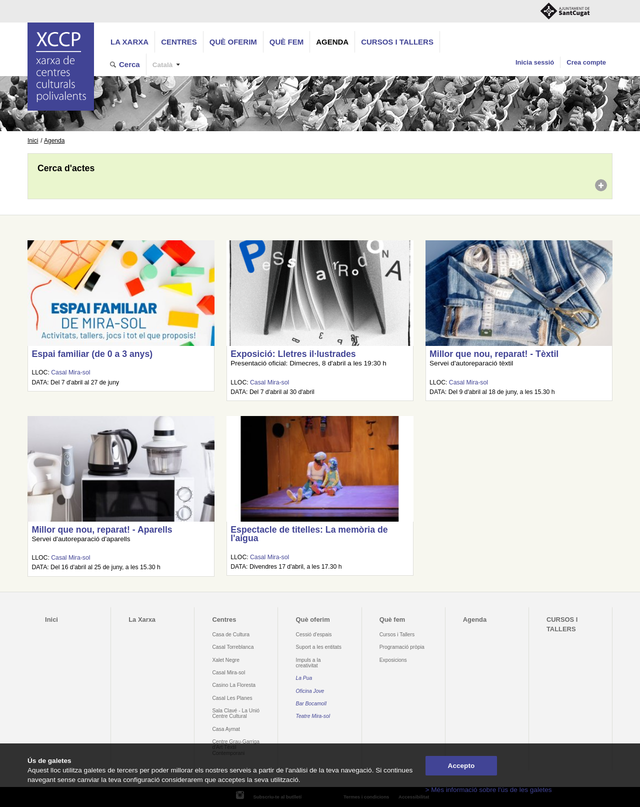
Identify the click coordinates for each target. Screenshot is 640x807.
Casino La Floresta (234, 685)
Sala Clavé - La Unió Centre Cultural (236, 713)
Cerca (129, 64)
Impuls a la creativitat (308, 662)
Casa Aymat (226, 729)
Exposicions (393, 660)
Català (162, 65)
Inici (33, 140)
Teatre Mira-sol (313, 716)
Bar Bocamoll (311, 703)
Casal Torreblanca (233, 647)
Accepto (461, 765)
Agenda (332, 42)
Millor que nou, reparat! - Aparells (102, 530)
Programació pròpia (402, 647)
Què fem (287, 42)
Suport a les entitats (319, 647)
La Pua (304, 678)
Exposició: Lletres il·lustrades (293, 354)
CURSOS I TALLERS (397, 42)
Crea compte (586, 62)
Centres (179, 42)
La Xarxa (129, 42)
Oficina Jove (310, 691)
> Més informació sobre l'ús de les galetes (489, 789)
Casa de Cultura (231, 634)
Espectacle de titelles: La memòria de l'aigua (309, 534)
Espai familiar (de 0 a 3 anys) (92, 354)
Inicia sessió (535, 62)
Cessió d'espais (314, 634)
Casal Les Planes (232, 698)
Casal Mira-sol (70, 372)
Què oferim (233, 42)
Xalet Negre (226, 660)
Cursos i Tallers (397, 634)
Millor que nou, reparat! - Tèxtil (494, 354)
